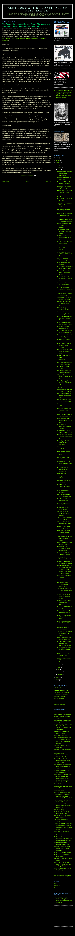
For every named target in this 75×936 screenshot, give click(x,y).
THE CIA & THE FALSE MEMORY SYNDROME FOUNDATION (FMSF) (64, 571)
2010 (57, 157)
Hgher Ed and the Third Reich (62, 792)
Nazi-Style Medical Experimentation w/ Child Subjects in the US (61, 755)
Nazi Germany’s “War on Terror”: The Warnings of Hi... (64, 420)
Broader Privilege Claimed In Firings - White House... (64, 616)
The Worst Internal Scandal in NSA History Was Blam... (64, 633)
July (59, 169)
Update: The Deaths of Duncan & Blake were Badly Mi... (63, 247)
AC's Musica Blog (59, 698)
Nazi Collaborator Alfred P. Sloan (63, 774)
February (60, 672)
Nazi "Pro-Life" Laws (59, 704)
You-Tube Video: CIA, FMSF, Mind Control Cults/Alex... (63, 513)
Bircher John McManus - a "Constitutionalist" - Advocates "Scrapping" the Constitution (63, 838)
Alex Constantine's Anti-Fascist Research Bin (37, 9)
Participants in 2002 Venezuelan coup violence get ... (62, 584)
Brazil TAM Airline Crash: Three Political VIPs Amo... (64, 623)
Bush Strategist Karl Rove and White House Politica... (64, 345)
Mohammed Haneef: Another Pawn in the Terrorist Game (63, 548)
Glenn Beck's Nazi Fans (60, 735)
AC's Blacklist (58, 688)
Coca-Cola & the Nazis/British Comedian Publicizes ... (64, 426)
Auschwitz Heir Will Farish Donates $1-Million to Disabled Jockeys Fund (63, 805)
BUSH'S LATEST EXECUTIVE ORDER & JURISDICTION (64, 486)
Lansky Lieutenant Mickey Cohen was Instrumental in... (64, 659)
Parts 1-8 (56, 883)
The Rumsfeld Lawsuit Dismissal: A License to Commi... (64, 231)
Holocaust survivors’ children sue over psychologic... (62, 469)
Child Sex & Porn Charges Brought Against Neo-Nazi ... (64, 602)
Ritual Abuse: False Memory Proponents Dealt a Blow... (64, 215)
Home (27, 181)
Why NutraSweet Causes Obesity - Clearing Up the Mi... (64, 376)
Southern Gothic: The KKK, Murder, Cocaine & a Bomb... (64, 596)
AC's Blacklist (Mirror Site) (61, 690)
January (60, 674)
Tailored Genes (61, 359)
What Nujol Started (59, 790)
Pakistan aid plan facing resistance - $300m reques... (63, 532)
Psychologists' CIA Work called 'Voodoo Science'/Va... (63, 442)
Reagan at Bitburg (59, 809)
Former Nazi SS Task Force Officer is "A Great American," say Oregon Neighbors (62, 864)
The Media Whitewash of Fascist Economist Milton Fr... (64, 590)
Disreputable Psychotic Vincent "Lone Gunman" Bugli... (64, 278)
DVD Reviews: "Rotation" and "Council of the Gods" (64, 452)
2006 (57, 677)
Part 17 (56, 888)
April (59, 669)
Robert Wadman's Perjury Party (62, 875)
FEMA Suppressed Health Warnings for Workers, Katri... (64, 649)
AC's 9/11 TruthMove (60, 696)
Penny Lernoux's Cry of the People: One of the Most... (64, 192)
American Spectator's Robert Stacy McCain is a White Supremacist (62, 848)
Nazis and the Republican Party (62, 714)
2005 (57, 680)
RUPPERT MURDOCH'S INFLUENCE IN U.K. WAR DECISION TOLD (64, 643)
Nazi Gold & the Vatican (63, 580)
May (59, 667)
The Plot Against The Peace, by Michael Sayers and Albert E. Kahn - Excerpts (62, 760)
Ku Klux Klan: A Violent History (62, 852)
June (59, 664)
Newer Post (5, 181)
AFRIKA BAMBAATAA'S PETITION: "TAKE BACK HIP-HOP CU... (64, 253)
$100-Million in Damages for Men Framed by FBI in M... (64, 237)
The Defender (58, 784)
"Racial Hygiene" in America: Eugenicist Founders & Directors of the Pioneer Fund (62, 796)
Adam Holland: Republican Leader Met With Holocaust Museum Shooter (62, 833)
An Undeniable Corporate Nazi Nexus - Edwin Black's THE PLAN (62, 766)
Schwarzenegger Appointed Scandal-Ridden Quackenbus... (64, 173)
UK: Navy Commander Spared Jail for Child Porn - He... (65, 289)
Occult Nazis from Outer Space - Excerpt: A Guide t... (64, 463)
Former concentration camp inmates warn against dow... (64, 351)
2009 (57, 160)
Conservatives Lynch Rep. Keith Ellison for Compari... (64, 225)
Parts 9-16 (57, 885)
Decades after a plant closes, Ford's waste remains (63, 272)
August (60, 167)
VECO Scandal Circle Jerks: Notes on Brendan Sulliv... (64, 204)
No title (59, 196)
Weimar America (58, 712)
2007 (57, 165)
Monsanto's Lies (61, 473)
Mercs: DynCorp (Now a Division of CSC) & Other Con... (64, 382)
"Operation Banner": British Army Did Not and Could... (64, 538)
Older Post (48, 181)
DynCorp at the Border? (63, 387)
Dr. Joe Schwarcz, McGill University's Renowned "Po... (64, 395)
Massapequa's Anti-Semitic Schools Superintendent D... (64, 436)
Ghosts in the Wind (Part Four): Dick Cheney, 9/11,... (63, 303)
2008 (57, 162)
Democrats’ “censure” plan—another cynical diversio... (64, 410)
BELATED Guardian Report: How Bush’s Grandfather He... (64, 318)
